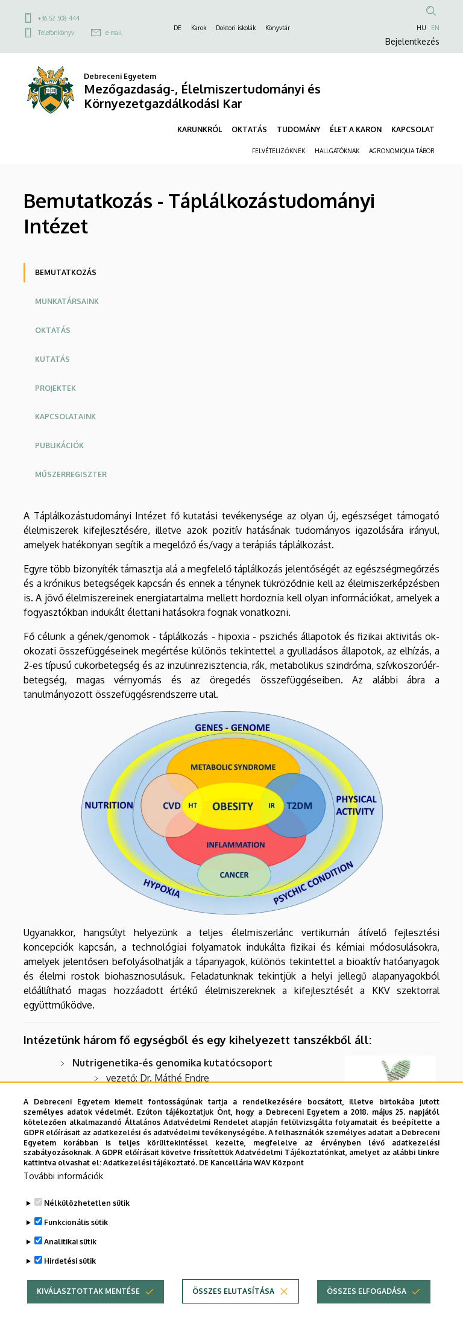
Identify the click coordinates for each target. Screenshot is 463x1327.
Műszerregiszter (71, 474)
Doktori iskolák (236, 27)
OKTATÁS (249, 129)
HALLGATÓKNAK (337, 150)
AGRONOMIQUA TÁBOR (402, 150)
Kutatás (52, 359)
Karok (198, 27)
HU (421, 27)
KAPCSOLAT (413, 129)
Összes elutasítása (233, 1305)
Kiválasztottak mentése (88, 1305)
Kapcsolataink (65, 416)
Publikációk (59, 445)
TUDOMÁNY (298, 129)
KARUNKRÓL (199, 129)
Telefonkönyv (56, 32)
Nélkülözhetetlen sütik (87, 1217)
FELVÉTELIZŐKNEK (278, 150)
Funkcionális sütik (76, 1236)
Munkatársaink (67, 301)
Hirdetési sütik (70, 1275)
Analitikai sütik (70, 1256)
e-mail (114, 32)
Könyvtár (277, 27)
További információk (63, 1190)
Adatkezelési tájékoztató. (150, 1177)
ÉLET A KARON (356, 129)
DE (177, 27)
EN (435, 27)
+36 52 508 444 (59, 18)
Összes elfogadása (366, 1305)
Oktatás (53, 330)
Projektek (55, 388)
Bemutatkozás (65, 272)
